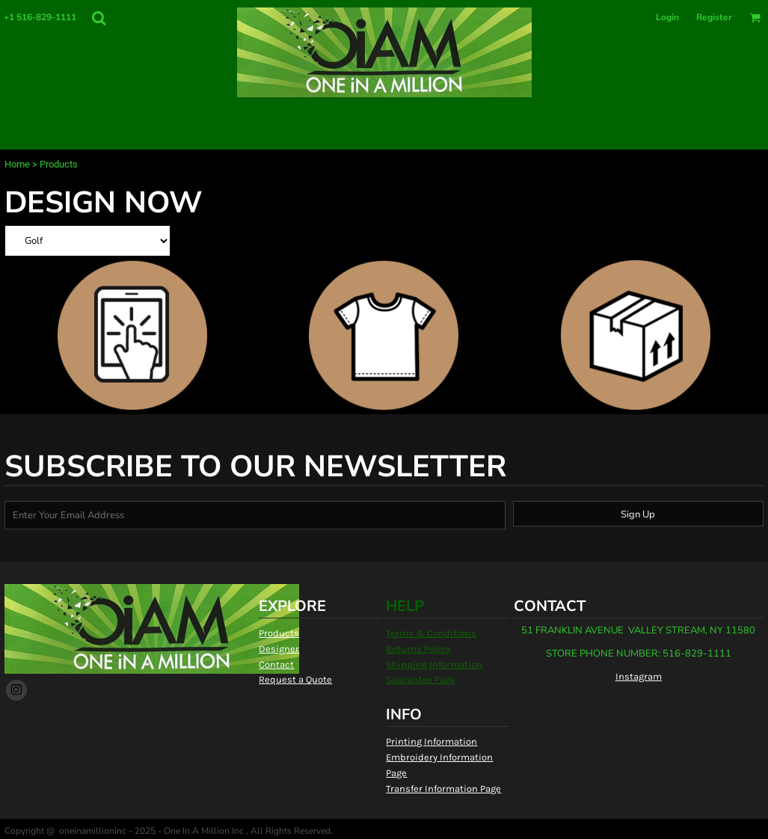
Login (667, 17)
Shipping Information (434, 664)
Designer (279, 648)
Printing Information (431, 741)
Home (17, 164)
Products (279, 633)
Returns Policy (418, 648)
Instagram (638, 676)
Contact (276, 664)
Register (714, 17)
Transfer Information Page (443, 788)
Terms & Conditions (431, 633)
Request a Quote (295, 679)
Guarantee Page (420, 679)
